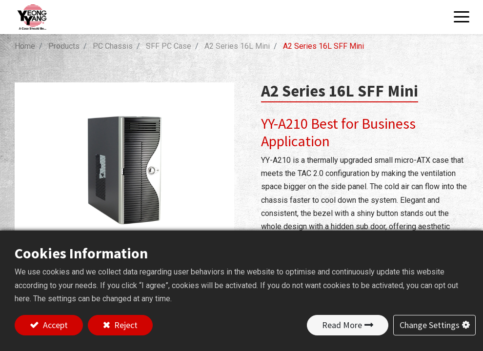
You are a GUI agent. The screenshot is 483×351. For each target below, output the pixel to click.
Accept (54, 325)
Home (25, 46)
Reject (125, 325)
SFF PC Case (168, 46)
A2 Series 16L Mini (237, 46)
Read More (342, 325)
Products (64, 46)
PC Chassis (113, 46)
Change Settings (430, 325)
